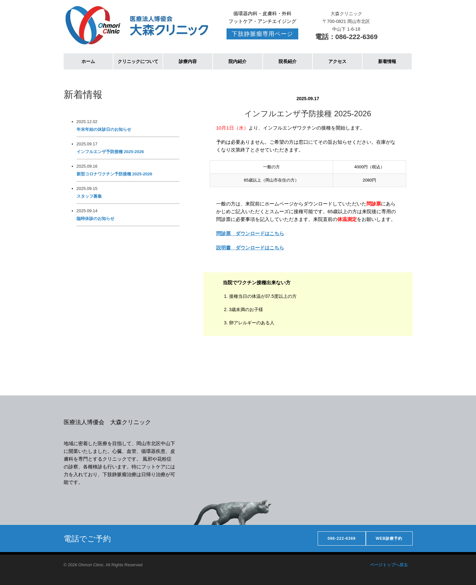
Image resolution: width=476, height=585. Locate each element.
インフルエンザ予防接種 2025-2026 (110, 151)
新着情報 (387, 61)
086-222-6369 (342, 538)
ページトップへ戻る (389, 564)
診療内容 (188, 61)
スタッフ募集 (89, 196)
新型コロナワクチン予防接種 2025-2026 (115, 174)
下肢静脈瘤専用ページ (262, 34)
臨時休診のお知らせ (95, 218)
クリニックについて (138, 61)
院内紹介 (237, 61)
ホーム (88, 61)
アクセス (337, 61)
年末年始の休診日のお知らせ (104, 129)
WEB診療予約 (389, 538)
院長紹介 (288, 61)
